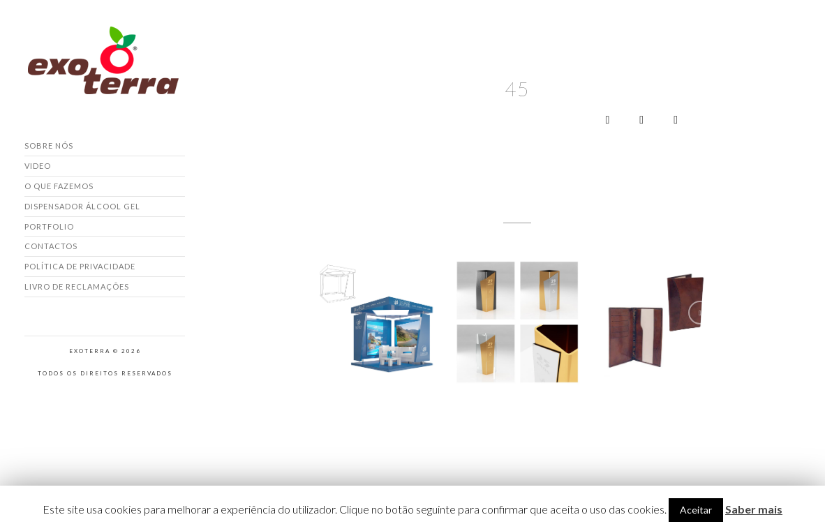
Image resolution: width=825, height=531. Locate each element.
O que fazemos (59, 185)
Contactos (50, 245)
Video (37, 165)
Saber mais (753, 509)
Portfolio (49, 226)
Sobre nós (48, 145)
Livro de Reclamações (76, 286)
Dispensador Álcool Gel (82, 206)
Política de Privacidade (79, 266)
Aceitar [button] (696, 510)
